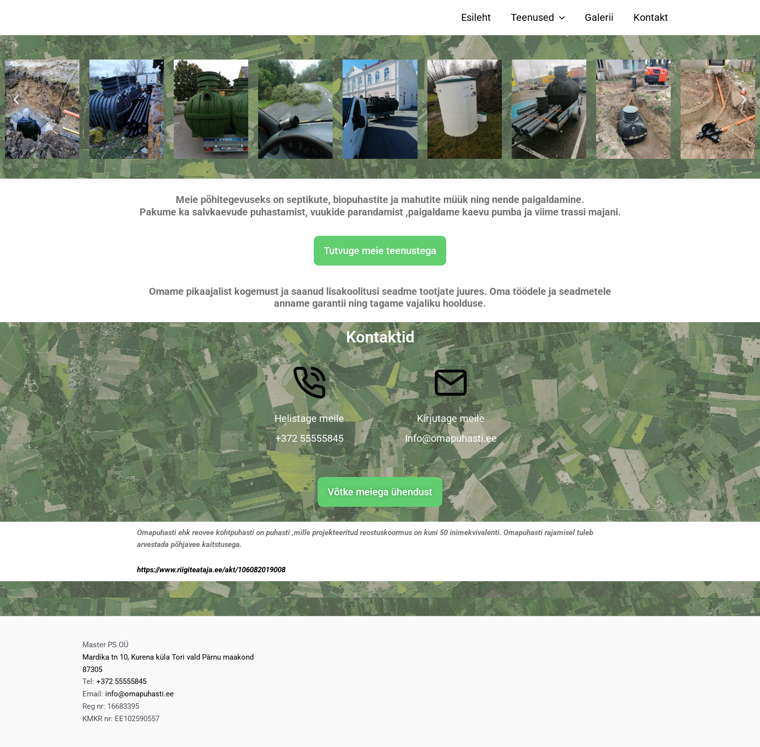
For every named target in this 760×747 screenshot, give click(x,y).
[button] (16, 99)
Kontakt (650, 17)
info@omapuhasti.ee (139, 693)
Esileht (476, 17)
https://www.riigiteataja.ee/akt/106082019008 (211, 569)
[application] (559, 17)
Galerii (599, 17)
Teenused (538, 17)
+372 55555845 (121, 681)
